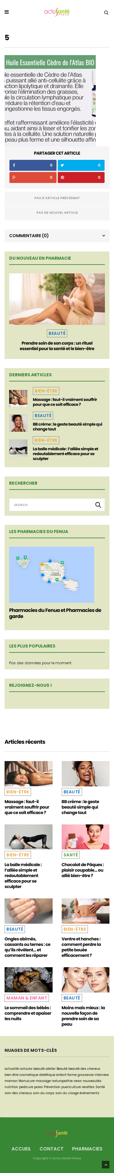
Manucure (27, 1081)
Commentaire (29, 236)
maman (11, 1081)
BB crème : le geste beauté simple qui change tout (67, 426)
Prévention (52, 1087)
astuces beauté (32, 1068)
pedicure (26, 1087)
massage (43, 1081)
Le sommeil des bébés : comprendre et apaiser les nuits (28, 1013)
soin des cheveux (18, 1093)
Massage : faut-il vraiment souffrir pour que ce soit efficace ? (65, 402)
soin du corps (43, 1093)
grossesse (86, 1075)
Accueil (21, 1149)
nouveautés (92, 1081)
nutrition (11, 1087)
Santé (71, 855)
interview (102, 1075)
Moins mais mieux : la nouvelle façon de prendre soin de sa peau (83, 1016)
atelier (51, 1068)
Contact (52, 1149)
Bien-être (46, 391)
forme (72, 1075)
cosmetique (28, 1075)
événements (89, 1093)
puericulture (71, 1087)
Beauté (57, 333)
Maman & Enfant (26, 998)
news (78, 1081)
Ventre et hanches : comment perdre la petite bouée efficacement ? (81, 947)
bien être (12, 1075)
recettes (88, 1087)
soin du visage (67, 1093)
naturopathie (62, 1081)
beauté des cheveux (84, 1068)
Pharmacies (87, 1149)
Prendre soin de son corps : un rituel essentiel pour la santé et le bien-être (57, 346)
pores (38, 1087)
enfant (61, 1075)
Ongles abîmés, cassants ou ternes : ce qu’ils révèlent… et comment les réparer (27, 947)
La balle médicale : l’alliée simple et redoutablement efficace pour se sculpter (65, 454)
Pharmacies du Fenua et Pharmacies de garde (55, 613)
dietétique (47, 1075)
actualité (12, 1068)
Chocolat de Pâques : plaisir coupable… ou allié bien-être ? (83, 870)
